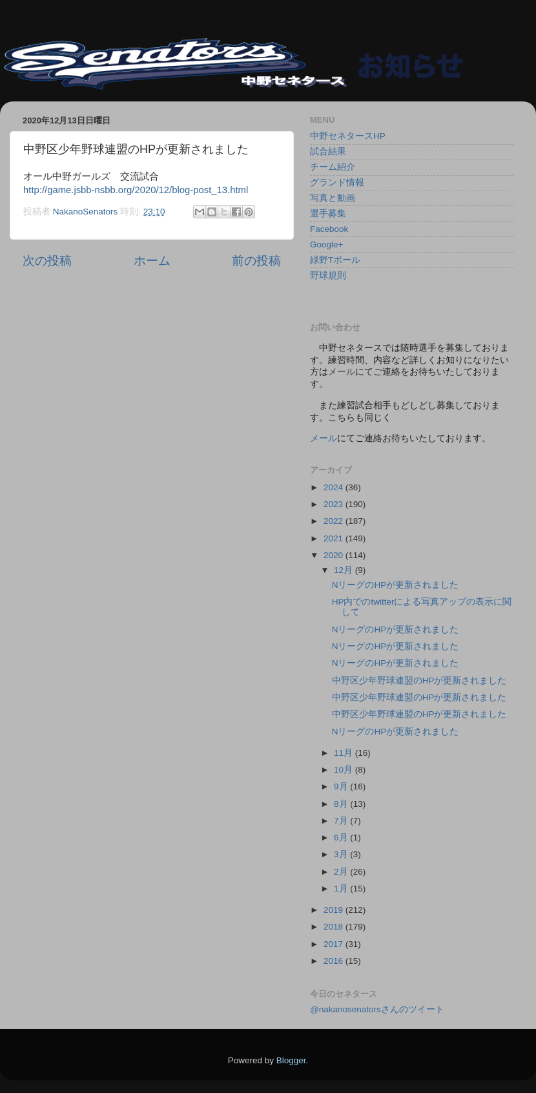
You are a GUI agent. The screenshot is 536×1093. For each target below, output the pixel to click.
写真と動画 (332, 198)
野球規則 (328, 275)
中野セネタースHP (348, 136)
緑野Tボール (335, 260)
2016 (334, 961)
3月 (342, 854)
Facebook (329, 229)
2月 (342, 872)
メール (323, 438)
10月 (344, 770)
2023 (334, 504)
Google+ (326, 244)
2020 (334, 555)
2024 (334, 487)
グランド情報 (337, 182)
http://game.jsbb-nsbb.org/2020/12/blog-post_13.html (135, 190)
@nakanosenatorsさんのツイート (377, 1009)
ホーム (152, 260)
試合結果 (328, 151)
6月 (342, 837)
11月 (344, 753)
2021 (334, 538)
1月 (342, 888)
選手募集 (328, 213)
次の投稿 (47, 260)
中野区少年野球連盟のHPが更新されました (419, 680)
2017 (334, 944)
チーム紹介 (332, 167)
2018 (334, 927)
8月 (342, 804)
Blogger (291, 1060)
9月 (342, 786)
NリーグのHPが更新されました (395, 585)
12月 (344, 570)
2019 (334, 910)
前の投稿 (256, 260)
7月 (342, 821)
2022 (334, 521)
